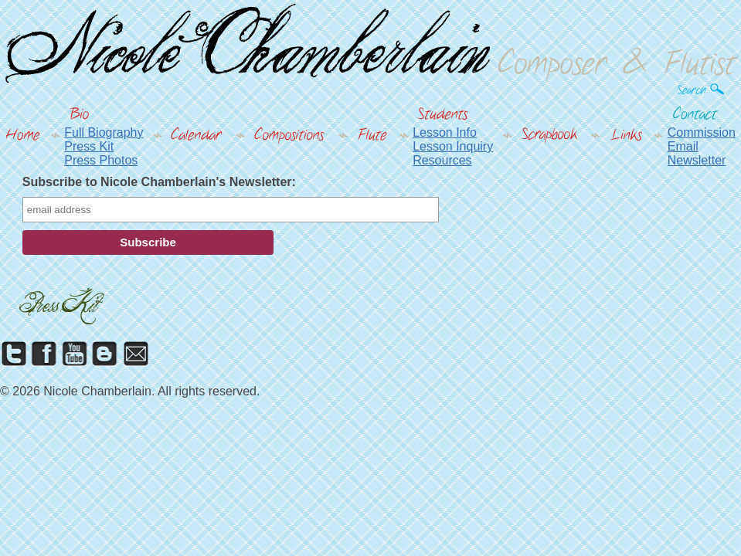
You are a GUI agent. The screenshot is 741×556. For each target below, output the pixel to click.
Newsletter (697, 160)
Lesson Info (445, 132)
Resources (442, 160)
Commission (702, 132)
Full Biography (103, 132)
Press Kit (89, 146)
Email (683, 146)
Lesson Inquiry (453, 146)
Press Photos (101, 160)
